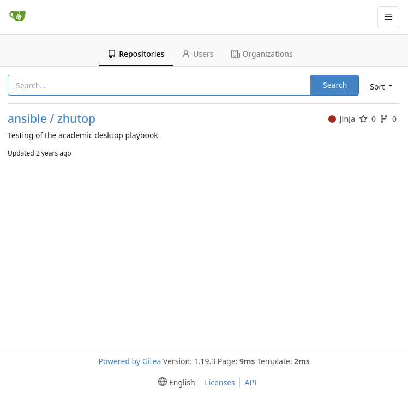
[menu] (380, 86)
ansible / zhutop (51, 118)
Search (335, 85)
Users (197, 54)
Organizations (262, 54)
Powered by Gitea (129, 361)
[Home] (17, 17)
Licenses (220, 382)
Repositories (135, 54)
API (250, 382)
